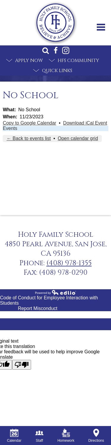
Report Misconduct (37, 308)
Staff (39, 436)
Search (45, 50)
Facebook (55, 50)
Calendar (14, 436)
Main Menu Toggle (101, 27)
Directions (96, 436)
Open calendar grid (78, 138)
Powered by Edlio (55, 292)
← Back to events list (29, 138)
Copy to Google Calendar (29, 122)
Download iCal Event (85, 122)
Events (10, 128)
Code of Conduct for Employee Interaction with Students (49, 300)
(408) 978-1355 (69, 263)
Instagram (65, 50)
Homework (65, 436)
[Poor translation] (21, 365)
